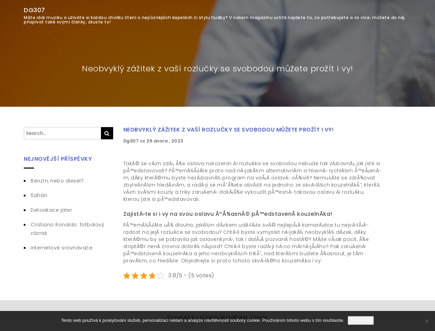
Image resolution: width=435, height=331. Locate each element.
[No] (426, 321)
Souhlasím (360, 320)
